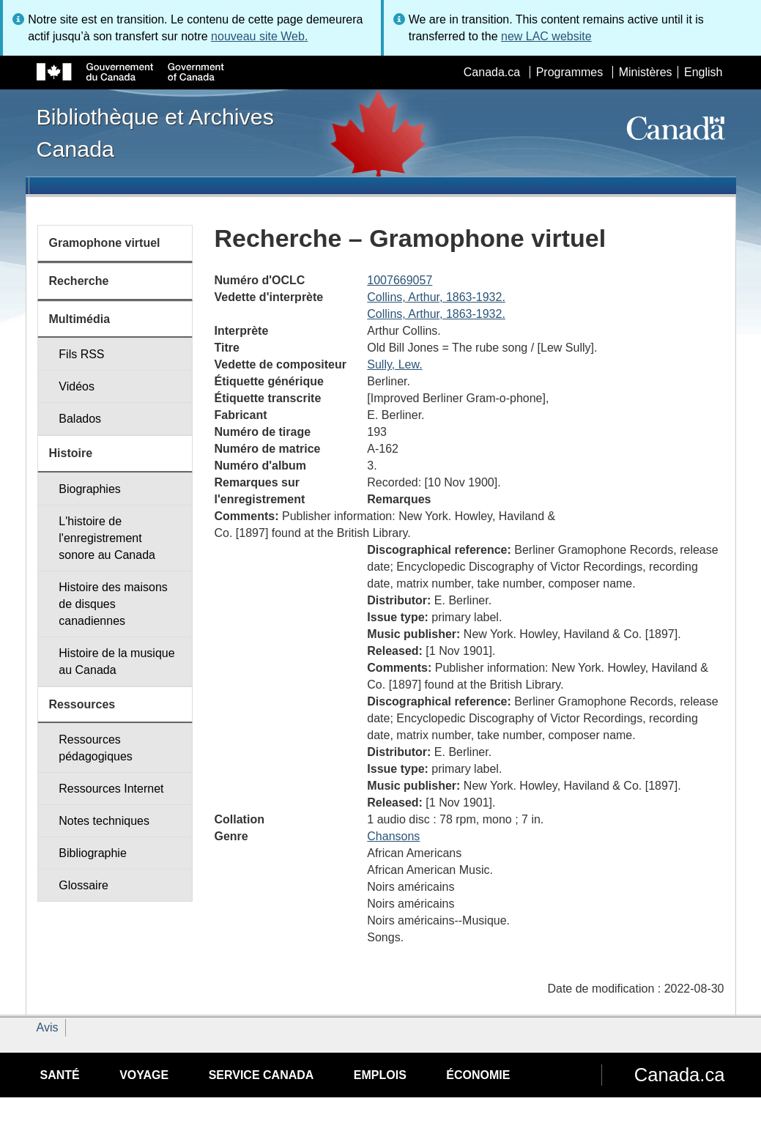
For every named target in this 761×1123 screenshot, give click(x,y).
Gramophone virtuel (104, 243)
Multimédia (80, 319)
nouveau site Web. (259, 36)
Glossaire (83, 885)
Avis (48, 1027)
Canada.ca (492, 72)
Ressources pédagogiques (96, 748)
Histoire (71, 453)
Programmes (570, 72)
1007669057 (399, 280)
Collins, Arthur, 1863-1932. (436, 297)
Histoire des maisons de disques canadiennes (113, 604)
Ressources (82, 704)
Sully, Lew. (394, 364)
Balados (80, 418)
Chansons (393, 836)
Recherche (79, 281)
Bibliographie (93, 853)
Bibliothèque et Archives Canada (155, 132)
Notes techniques (104, 821)
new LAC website (546, 36)
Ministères (645, 72)
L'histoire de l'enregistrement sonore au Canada (107, 538)
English (703, 72)
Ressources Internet (111, 788)
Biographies (90, 489)
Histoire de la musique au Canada (116, 661)
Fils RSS (81, 354)
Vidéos (76, 386)
